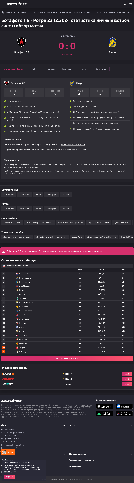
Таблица (52, 69)
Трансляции (69, 69)
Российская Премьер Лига (12, 445)
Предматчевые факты (13, 69)
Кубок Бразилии (121, 223)
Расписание (24, 194)
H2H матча (80, 150)
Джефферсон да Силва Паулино (101, 237)
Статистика (8, 194)
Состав (38, 194)
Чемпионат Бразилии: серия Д (39, 223)
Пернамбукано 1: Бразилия (70, 223)
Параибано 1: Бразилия (98, 223)
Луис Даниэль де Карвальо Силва (51, 237)
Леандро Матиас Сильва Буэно (17, 237)
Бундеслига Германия (10, 439)
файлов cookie (10, 471)
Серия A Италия (8, 429)
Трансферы (51, 194)
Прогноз (87, 69)
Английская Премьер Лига (12, 432)
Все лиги (5, 448)
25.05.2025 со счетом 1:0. (73, 144)
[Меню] (3, 4)
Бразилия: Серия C (12, 223)
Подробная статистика (67, 358)
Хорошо (9, 477)
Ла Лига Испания (8, 436)
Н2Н (34, 69)
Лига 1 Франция (8, 442)
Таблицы (66, 194)
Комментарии (104, 69)
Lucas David (77, 237)
